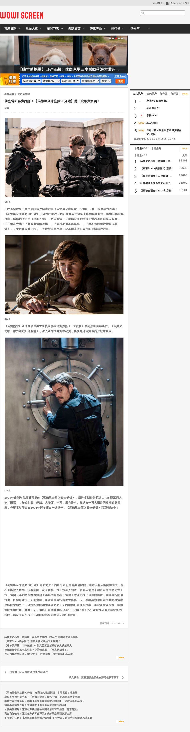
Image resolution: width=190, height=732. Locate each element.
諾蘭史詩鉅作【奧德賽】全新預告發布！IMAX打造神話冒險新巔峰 (41, 637)
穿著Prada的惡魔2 (157, 100)
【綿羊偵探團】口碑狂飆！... (156, 175)
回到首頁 (158, 3)
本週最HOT (140, 148)
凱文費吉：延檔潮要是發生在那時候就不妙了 (94, 677)
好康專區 (96, 28)
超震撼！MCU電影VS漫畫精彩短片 (28, 672)
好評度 (174, 93)
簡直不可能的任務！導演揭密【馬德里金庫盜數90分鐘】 (35, 705)
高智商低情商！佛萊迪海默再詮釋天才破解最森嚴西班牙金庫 (38, 713)
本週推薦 (156, 148)
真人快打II (152, 123)
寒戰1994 (151, 115)
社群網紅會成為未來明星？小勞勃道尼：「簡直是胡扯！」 (36, 649)
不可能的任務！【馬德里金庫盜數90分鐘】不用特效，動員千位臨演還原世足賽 (48, 717)
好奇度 (163, 93)
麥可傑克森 (152, 108)
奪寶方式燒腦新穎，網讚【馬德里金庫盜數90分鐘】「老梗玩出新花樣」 (44, 701)
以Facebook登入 (178, 3)
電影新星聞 (23, 94)
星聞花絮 (53, 28)
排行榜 (115, 28)
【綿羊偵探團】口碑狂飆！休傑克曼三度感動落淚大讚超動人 (76, 69)
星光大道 (32, 28)
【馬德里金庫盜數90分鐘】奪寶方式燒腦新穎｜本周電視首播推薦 (40, 692)
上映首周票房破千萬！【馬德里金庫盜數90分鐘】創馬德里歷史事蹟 (42, 696)
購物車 (135, 28)
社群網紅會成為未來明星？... (156, 183)
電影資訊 (10, 28)
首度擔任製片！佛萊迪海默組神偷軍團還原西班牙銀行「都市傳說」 (41, 709)
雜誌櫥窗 (74, 28)
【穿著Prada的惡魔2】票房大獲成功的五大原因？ (32, 641)
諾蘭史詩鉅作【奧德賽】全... (156, 161)
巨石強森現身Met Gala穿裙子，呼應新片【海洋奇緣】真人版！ (39, 654)
